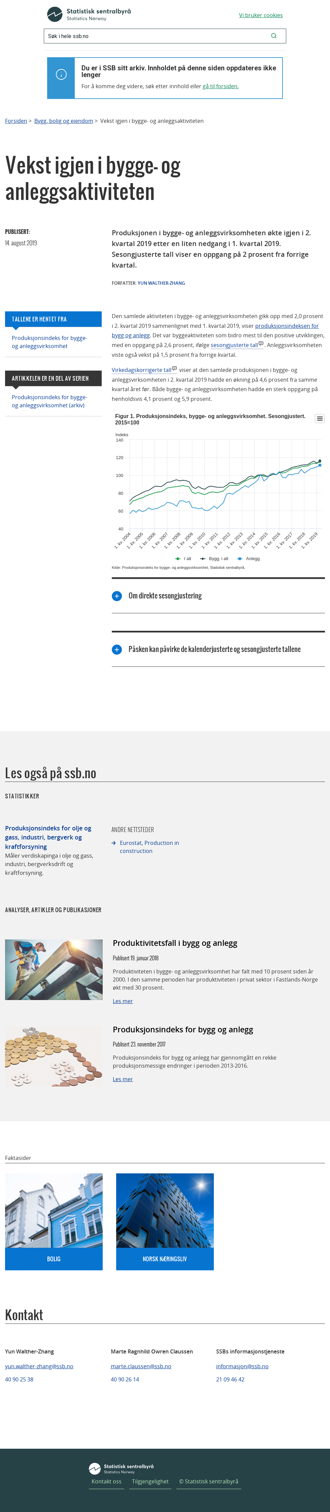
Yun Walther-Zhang (161, 283)
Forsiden (16, 121)
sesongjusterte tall (234, 345)
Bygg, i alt (218, 558)
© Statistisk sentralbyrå (208, 1481)
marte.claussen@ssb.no (141, 1366)
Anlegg (253, 558)
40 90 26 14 (125, 1379)
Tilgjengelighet (150, 1481)
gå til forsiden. (221, 86)
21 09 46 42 (230, 1379)
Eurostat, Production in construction (149, 847)
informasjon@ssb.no (242, 1366)
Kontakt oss (107, 1481)
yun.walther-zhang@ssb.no (39, 1366)
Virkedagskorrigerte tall (141, 370)
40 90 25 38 (19, 1379)
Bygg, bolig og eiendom (63, 121)
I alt (187, 558)
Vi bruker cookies (261, 15)
